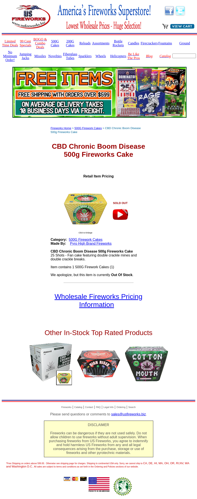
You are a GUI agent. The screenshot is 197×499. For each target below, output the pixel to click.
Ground (184, 43)
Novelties (55, 56)
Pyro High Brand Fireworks (90, 243)
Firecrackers (149, 43)
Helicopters (118, 56)
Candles (133, 43)
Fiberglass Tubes (70, 56)
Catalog (78, 407)
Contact (89, 407)
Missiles (40, 56)
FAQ (98, 407)
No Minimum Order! (10, 56)
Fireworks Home (61, 128)
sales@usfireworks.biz (128, 414)
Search (132, 407)
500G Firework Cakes (88, 128)
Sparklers (84, 56)
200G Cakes (70, 43)
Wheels (101, 56)
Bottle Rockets (118, 43)
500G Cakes (55, 43)
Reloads (85, 43)
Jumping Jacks (25, 56)
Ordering (120, 407)
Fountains (165, 43)
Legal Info (108, 407)
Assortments (100, 43)
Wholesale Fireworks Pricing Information (99, 301)
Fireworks (66, 407)
